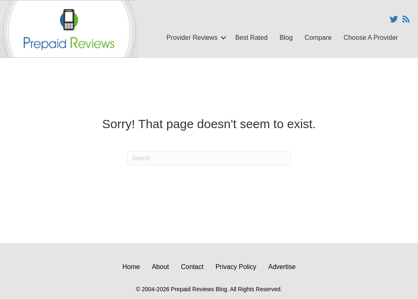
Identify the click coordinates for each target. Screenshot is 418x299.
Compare (318, 37)
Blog (286, 37)
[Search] (209, 158)
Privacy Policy (236, 266)
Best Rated (251, 37)
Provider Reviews (191, 37)
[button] (223, 38)
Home (131, 266)
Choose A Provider (371, 37)
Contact (192, 266)
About (160, 266)
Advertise (282, 266)
